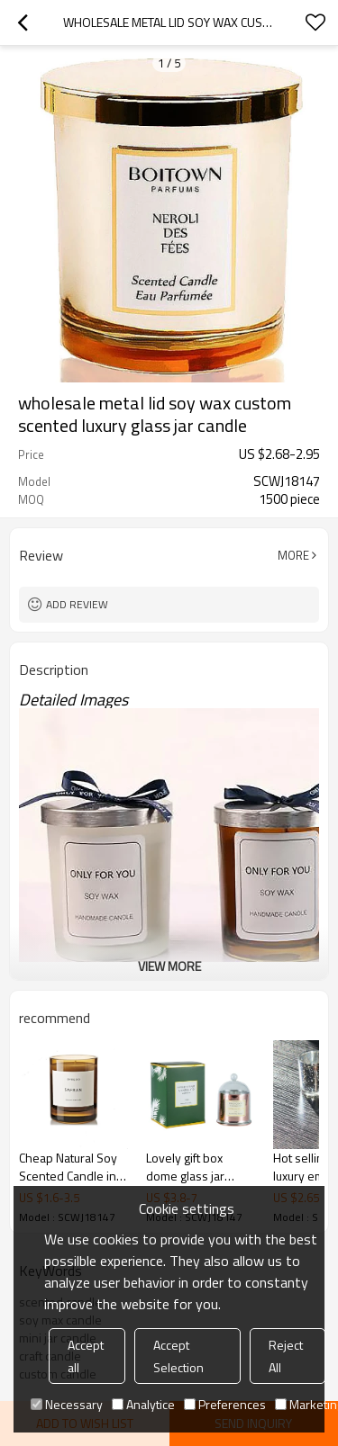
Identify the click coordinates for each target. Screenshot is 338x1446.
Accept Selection (178, 1356)
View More (169, 966)
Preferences (225, 1404)
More (293, 555)
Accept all (86, 1356)
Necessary (67, 1404)
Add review (77, 604)
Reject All (286, 1356)
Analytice (143, 1404)
